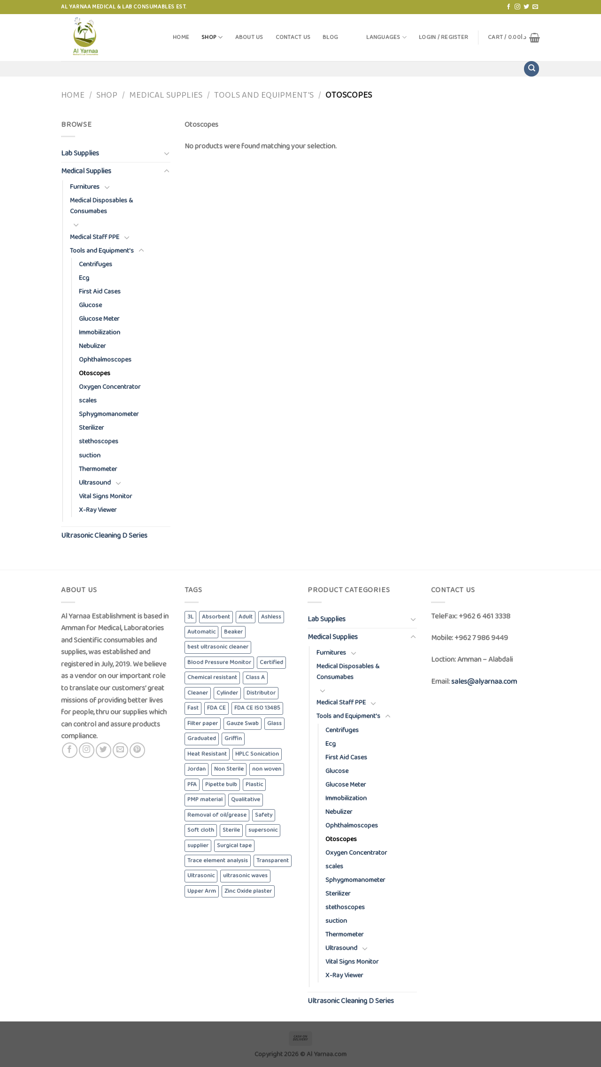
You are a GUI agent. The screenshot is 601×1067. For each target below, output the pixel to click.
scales (88, 400)
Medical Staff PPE (94, 237)
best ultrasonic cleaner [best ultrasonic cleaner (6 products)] (217, 647)
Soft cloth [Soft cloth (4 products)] (200, 830)
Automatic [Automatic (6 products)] (201, 632)
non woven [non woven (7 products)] (266, 769)
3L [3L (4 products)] (190, 617)
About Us (249, 37)
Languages (386, 37)
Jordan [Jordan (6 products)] (196, 769)
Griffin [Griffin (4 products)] (233, 738)
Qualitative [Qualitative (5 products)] (245, 799)
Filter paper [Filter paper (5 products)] (202, 723)
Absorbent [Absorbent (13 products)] (216, 617)
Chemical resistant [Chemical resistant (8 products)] (212, 677)
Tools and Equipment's (264, 95)
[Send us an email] (535, 7)
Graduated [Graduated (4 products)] (201, 738)
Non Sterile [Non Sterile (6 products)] (229, 769)
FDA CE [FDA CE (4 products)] (216, 708)
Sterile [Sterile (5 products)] (231, 830)
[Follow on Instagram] (517, 7)
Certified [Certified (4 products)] (271, 662)
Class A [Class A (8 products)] (255, 677)
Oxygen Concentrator (109, 387)
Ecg (84, 278)
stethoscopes (98, 441)
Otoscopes (94, 373)
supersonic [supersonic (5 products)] (262, 830)
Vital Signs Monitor (105, 496)
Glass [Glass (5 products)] (274, 723)
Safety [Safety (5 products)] (263, 815)
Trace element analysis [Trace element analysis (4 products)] (217, 861)
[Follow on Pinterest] (137, 750)
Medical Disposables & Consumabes (101, 206)
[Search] (531, 69)
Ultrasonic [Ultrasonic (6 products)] (201, 876)
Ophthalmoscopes (105, 359)
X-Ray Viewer (97, 510)
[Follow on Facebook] (508, 7)
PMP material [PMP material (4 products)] (205, 799)
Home (181, 37)
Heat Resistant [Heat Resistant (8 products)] (207, 754)
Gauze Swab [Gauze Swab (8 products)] (242, 723)
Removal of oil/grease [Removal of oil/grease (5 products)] (217, 815)
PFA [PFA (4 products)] (192, 784)
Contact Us (293, 37)
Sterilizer (91, 427)
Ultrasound (95, 482)
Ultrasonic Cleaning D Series (104, 535)
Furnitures (85, 187)
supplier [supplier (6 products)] (197, 846)
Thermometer (98, 469)
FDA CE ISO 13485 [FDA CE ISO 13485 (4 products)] (257, 708)
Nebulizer (92, 346)
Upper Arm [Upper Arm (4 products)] (201, 891)
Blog (330, 37)
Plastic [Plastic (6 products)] (254, 784)
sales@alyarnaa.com (484, 682)
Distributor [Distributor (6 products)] (261, 693)
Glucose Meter (99, 319)
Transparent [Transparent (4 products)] (272, 861)
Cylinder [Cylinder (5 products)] (227, 693)
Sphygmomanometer (109, 414)
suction (89, 455)
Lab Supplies (80, 153)
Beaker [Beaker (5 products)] (233, 632)
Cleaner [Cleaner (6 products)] (197, 693)
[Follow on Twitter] (526, 7)
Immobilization (99, 332)
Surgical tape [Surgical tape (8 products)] (234, 846)
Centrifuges (95, 264)
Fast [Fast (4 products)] (193, 708)
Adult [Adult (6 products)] (246, 617)
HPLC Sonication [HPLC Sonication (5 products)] (257, 754)
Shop (212, 37)
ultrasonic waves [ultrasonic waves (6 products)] (245, 876)
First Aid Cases (100, 291)
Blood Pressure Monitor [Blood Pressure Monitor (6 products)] (219, 662)
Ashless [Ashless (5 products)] (271, 617)
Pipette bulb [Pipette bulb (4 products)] (221, 784)
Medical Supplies (165, 95)
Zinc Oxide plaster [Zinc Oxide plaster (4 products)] (248, 891)
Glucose (90, 305)
